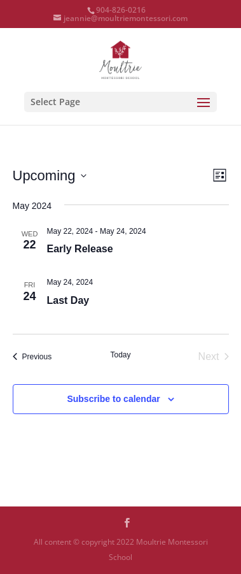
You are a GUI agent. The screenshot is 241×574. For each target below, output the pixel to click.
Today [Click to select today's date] (120, 354)
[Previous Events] (32, 357)
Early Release (80, 248)
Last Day (68, 300)
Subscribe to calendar (113, 399)
